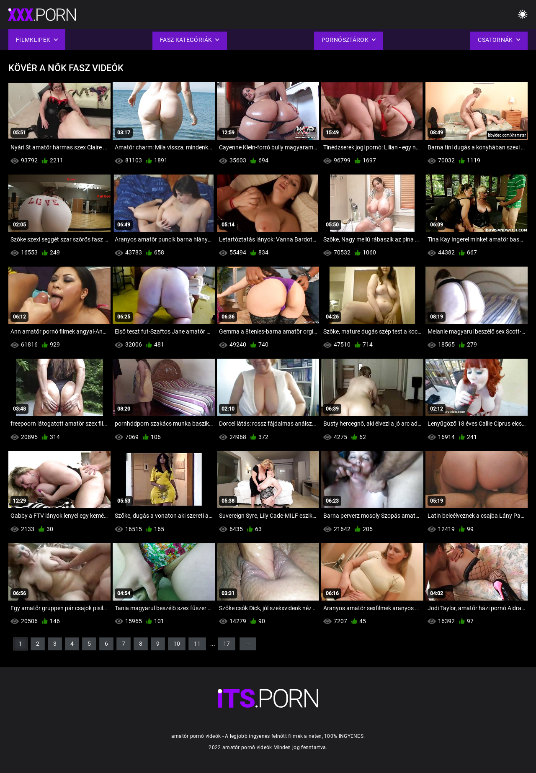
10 (176, 643)
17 (226, 643)
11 (197, 643)
